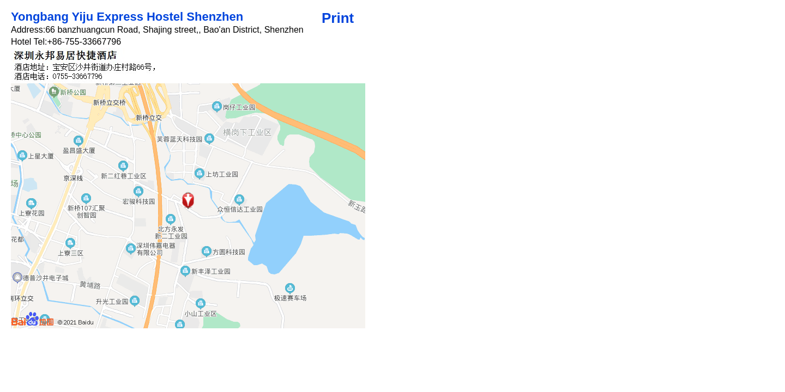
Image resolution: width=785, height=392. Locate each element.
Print (338, 18)
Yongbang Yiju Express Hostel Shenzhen (127, 16)
